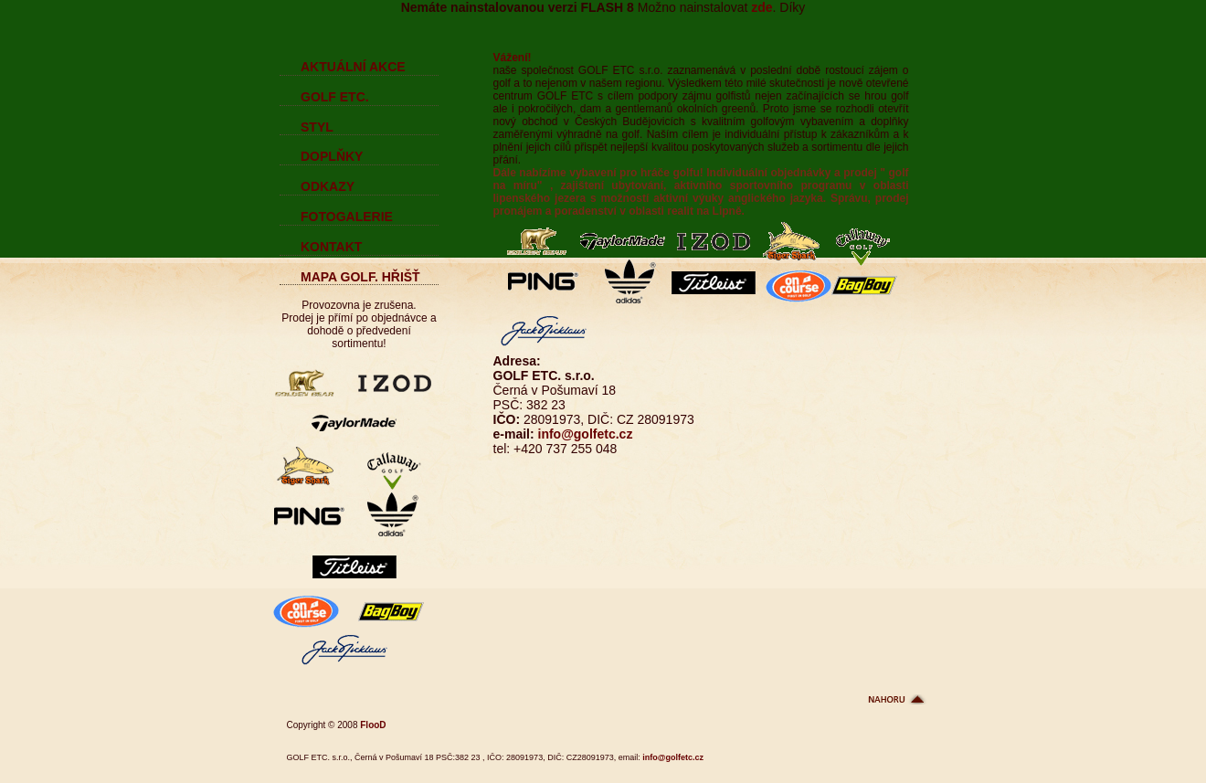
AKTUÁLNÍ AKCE (353, 66)
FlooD (373, 725)
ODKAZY (327, 186)
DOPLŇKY (332, 156)
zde (761, 7)
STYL (317, 127)
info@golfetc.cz (585, 434)
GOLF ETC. (335, 97)
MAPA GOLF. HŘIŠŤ (360, 277)
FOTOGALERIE (347, 216)
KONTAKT (331, 246)
